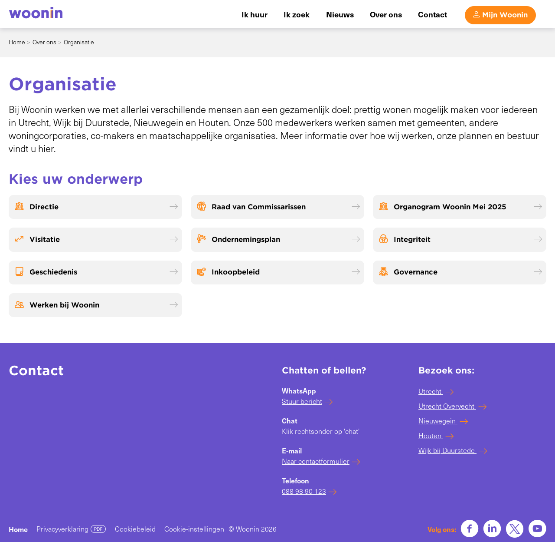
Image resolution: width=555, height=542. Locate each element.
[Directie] (95, 207)
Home (17, 42)
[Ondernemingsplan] (277, 239)
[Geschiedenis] (95, 272)
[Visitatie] (95, 239)
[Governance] (459, 272)
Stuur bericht (302, 401)
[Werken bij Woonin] (95, 305)
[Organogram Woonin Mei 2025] (459, 207)
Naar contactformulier (315, 461)
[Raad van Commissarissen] (277, 207)
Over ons (44, 42)
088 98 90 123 (304, 491)
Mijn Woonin (505, 14)
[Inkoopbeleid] (277, 272)
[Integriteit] (459, 239)
